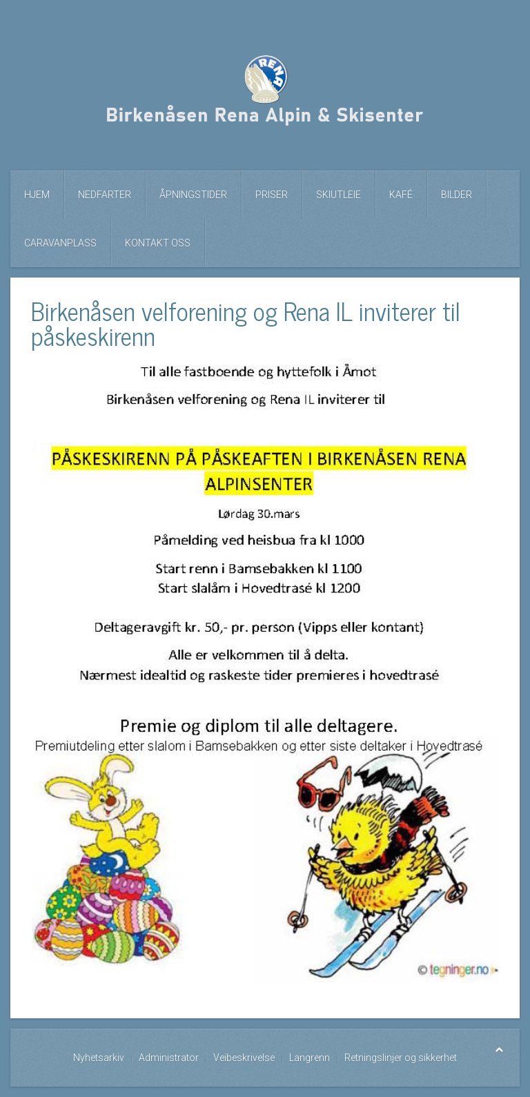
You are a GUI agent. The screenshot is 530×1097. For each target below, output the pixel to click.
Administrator (169, 1057)
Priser (271, 194)
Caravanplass (60, 243)
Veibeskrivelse (244, 1057)
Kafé (401, 194)
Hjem (37, 194)
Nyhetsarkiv (98, 1057)
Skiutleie (338, 194)
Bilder (456, 194)
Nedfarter (104, 194)
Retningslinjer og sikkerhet (400, 1057)
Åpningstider (193, 194)
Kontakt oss (157, 243)
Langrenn (309, 1057)
